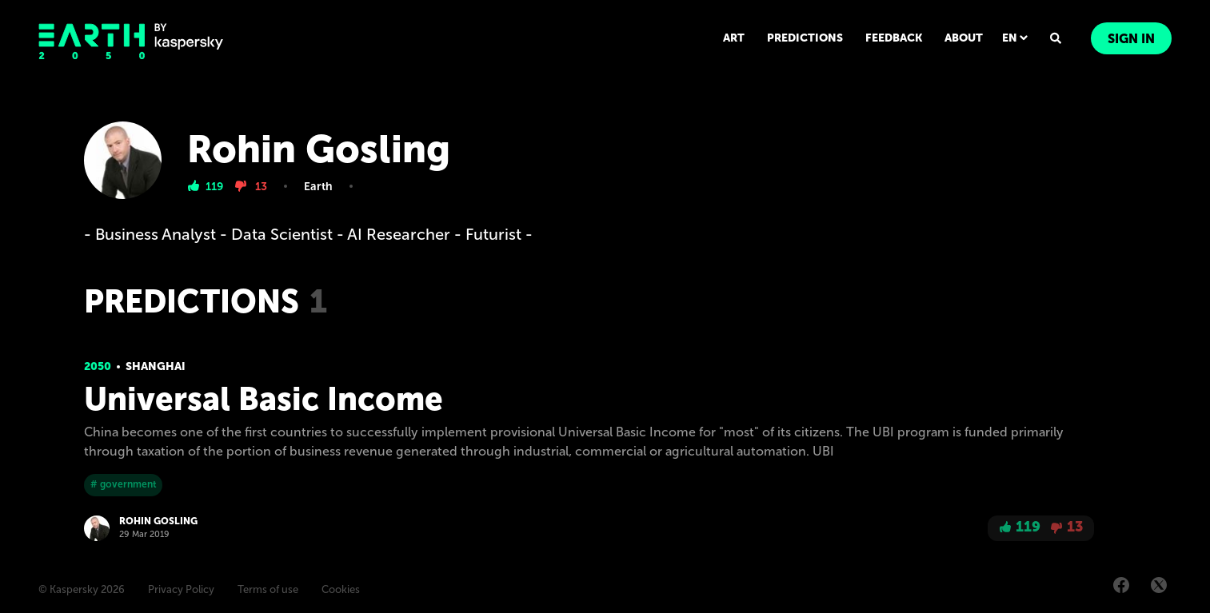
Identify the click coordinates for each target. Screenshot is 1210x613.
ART (734, 38)
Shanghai (156, 366)
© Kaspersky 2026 (81, 589)
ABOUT (963, 38)
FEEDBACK (893, 38)
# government (123, 484)
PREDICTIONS (805, 38)
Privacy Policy (181, 589)
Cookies (340, 589)
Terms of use (268, 589)
